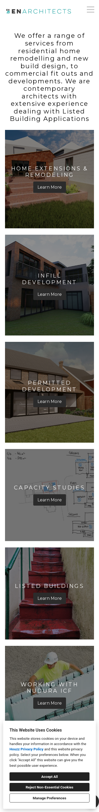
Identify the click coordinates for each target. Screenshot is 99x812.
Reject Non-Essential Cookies (49, 787)
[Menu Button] (90, 9)
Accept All (49, 776)
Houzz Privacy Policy (26, 749)
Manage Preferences (49, 798)
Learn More (49, 187)
